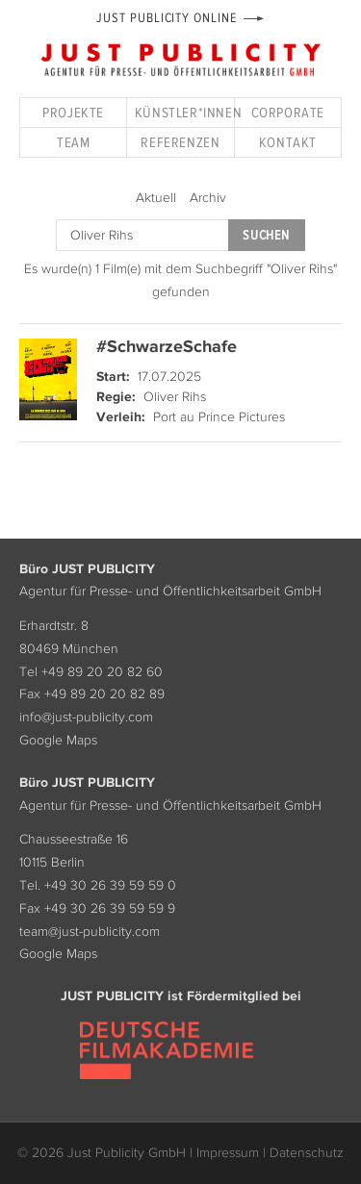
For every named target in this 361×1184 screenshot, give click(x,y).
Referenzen (180, 142)
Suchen (266, 235)
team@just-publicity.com (89, 931)
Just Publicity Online (166, 18)
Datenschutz (307, 1152)
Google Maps (58, 739)
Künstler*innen (184, 112)
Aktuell (156, 197)
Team (73, 142)
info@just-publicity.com (86, 716)
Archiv (208, 197)
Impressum (227, 1152)
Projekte (73, 112)
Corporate (287, 112)
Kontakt (288, 142)
